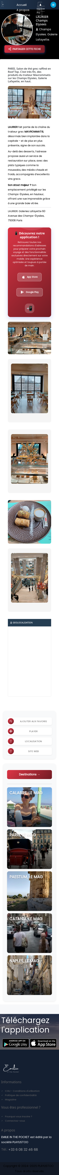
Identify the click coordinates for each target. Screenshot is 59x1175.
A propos (23, 10)
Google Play (29, 292)
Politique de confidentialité (21, 1095)
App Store (30, 277)
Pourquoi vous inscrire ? (18, 1116)
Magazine (23, 15)
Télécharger (25, 25)
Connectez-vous (15, 1120)
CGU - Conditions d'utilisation (22, 1091)
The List (22, 20)
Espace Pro (41, 9)
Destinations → (29, 774)
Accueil (22, 5)
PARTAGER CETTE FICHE (24, 49)
